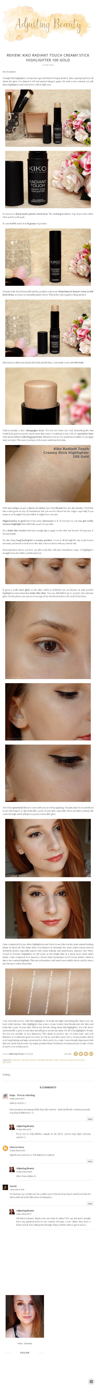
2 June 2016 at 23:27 (23, 1214)
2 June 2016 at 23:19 (17, 1190)
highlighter (45, 1060)
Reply (90, 1119)
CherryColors (17, 1147)
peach (63, 1060)
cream (16, 1060)
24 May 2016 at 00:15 (24, 1172)
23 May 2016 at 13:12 (23, 1129)
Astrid (13, 1186)
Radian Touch (76, 1060)
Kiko (56, 1060)
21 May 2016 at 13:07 (17, 1099)
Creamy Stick (29, 1060)
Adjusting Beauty (25, 1126)
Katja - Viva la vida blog (22, 1095)
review (7, 1062)
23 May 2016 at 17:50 (17, 1150)
